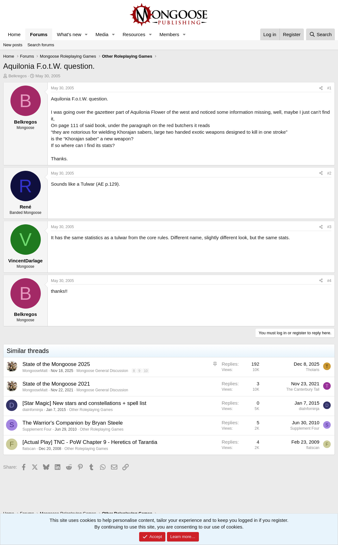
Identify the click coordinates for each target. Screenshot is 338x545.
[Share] (321, 88)
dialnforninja (32, 409)
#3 (329, 227)
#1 (329, 88)
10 (146, 371)
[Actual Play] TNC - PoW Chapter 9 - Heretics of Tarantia (89, 442)
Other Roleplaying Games (91, 409)
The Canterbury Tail (303, 389)
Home (14, 34)
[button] (86, 34)
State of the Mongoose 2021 (56, 384)
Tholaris (312, 370)
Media (101, 34)
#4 (329, 281)
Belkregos (18, 76)
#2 (329, 173)
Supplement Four (37, 429)
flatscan (28, 448)
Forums (38, 34)
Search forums (41, 44)
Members (169, 34)
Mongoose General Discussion (102, 371)
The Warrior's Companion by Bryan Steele (72, 423)
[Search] (320, 34)
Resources (134, 34)
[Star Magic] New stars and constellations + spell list (84, 403)
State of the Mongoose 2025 (56, 364)
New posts (12, 44)
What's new (69, 34)
